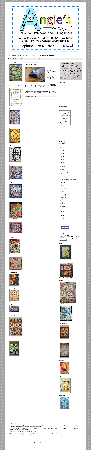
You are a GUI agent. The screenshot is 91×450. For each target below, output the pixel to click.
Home (41, 105)
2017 (61, 162)
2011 (61, 215)
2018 (61, 160)
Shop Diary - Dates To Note (12, 58)
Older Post (54, 105)
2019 (61, 159)
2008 (61, 220)
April (62, 203)
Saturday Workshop (64, 195)
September (63, 169)
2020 (61, 157)
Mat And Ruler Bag (49, 58)
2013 (61, 212)
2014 (61, 211)
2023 (61, 153)
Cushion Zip (20, 58)
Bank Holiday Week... (64, 181)
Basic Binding (33, 58)
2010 (61, 217)
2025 (61, 150)
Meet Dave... (63, 192)
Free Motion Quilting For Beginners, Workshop (68, 179)
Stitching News (63, 173)
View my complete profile (63, 240)
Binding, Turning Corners (41, 58)
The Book (41, 90)
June (62, 200)
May (62, 202)
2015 (61, 209)
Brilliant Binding (26, 58)
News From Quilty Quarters (65, 172)
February (62, 206)
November (63, 166)
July (62, 199)
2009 (61, 218)
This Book (48, 75)
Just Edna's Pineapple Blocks (65, 185)
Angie (68, 235)
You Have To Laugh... (64, 178)
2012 (61, 214)
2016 (61, 163)
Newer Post (27, 105)
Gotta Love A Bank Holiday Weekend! (67, 175)
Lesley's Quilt (63, 191)
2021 (61, 156)
